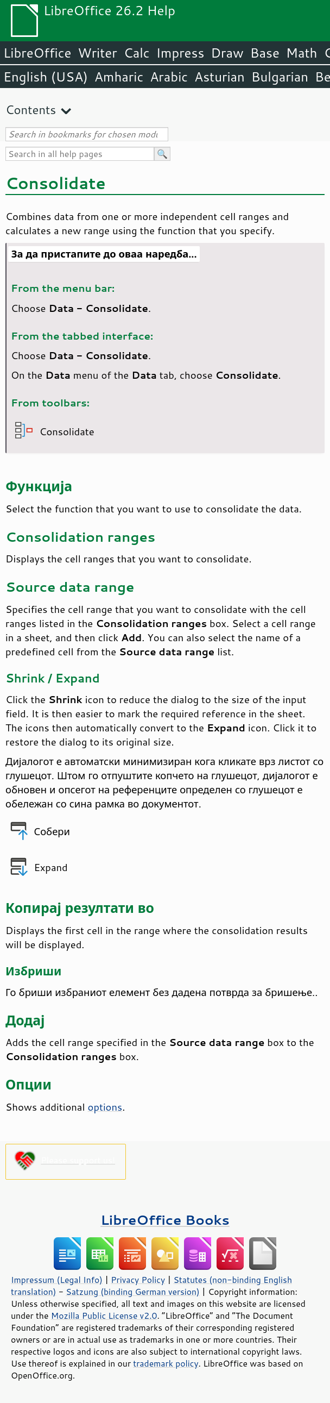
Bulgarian (279, 76)
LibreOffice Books (165, 1219)
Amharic (118, 76)
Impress (180, 52)
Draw (227, 52)
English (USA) (45, 76)
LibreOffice (37, 52)
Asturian (219, 76)
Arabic (169, 76)
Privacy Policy (138, 1280)
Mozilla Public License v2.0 (104, 1315)
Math (302, 52)
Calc (137, 52)
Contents (30, 109)
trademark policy (165, 1363)
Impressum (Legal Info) (57, 1280)
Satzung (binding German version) (133, 1292)
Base (265, 52)
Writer (97, 52)
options (105, 1107)
